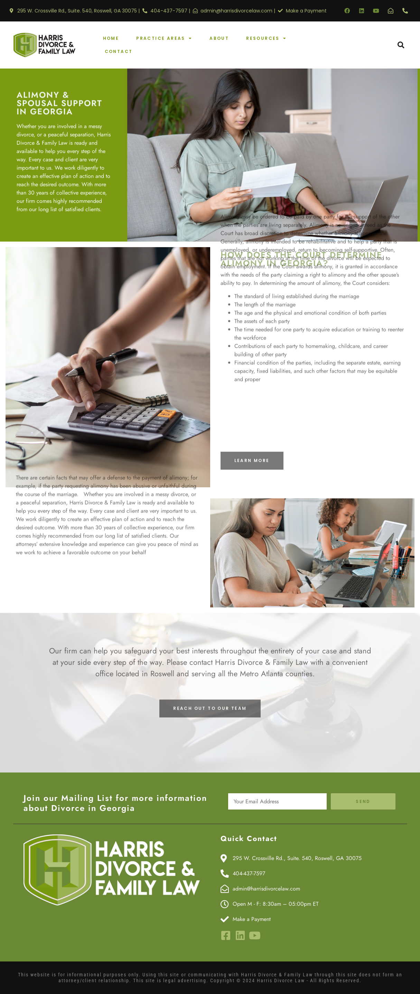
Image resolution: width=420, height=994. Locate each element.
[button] (401, 45)
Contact (119, 51)
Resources (266, 38)
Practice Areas (164, 38)
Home (111, 38)
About (219, 38)
